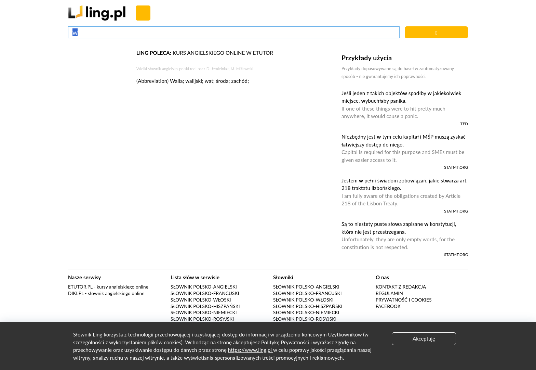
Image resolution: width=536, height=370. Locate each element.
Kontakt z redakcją (401, 287)
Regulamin (389, 293)
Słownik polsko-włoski (201, 300)
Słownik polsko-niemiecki (204, 312)
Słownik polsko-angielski (204, 287)
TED (464, 124)
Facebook (388, 306)
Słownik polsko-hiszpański (205, 306)
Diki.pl (76, 293)
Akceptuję (424, 338)
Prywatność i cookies (404, 300)
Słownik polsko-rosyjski (202, 319)
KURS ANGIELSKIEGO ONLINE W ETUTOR (204, 53)
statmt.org (456, 167)
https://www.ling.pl (250, 350)
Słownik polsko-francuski (205, 293)
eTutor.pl (80, 287)
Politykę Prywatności (285, 342)
